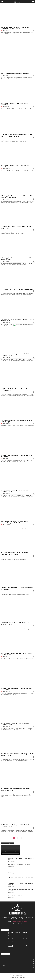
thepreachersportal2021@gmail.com (20, 921)
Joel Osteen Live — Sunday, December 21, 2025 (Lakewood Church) (15, 354)
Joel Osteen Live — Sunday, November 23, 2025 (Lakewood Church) (15, 723)
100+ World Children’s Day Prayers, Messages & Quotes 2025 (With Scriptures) (17, 754)
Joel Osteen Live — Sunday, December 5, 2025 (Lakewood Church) (14, 490)
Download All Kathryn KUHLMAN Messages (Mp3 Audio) (20, 895)
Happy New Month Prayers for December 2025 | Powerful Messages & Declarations (15, 522)
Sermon (2, 959)
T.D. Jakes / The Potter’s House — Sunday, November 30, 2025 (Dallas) (17, 588)
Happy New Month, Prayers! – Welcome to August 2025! (20, 877)
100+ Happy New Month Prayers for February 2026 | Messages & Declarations (17, 196)
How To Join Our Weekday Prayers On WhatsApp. (16, 73)
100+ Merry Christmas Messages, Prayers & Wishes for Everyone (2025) (17, 319)
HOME (5, 974)
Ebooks (2, 967)
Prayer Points (3, 965)
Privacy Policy (10, 974)
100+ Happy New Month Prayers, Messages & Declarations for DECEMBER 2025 (14, 553)
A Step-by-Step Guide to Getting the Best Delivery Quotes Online (16, 227)
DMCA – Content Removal (17, 975)
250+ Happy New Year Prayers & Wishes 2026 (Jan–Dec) (17, 289)
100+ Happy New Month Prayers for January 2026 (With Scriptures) (16, 258)
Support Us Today (27, 974)
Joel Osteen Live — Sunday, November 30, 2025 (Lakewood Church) (15, 623)
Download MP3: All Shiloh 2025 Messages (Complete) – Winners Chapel (17, 421)
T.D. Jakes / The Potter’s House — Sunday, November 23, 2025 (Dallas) (17, 689)
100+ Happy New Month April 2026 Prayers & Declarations (14, 104)
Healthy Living (3, 961)
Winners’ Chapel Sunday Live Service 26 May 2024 (19, 864)
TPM (1, 30)
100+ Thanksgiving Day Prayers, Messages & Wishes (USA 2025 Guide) (16, 654)
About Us (16, 974)
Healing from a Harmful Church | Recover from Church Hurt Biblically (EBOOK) (15, 28)
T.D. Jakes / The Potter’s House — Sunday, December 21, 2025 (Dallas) (17, 389)
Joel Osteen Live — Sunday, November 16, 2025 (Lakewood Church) (15, 825)
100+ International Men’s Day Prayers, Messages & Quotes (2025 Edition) (16, 789)
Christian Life (3, 963)
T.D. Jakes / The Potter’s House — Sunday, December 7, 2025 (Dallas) (17, 455)
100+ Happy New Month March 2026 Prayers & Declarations (15, 166)
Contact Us (21, 974)
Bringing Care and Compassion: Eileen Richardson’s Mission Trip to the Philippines (16, 135)
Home (1, 4)
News (2, 956)
